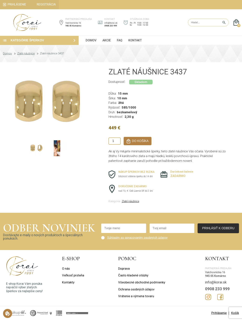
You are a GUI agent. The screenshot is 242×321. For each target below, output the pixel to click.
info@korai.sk (110, 23)
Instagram (208, 298)
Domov (7, 54)
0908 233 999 (110, 26)
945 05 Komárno (73, 26)
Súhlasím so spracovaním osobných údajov (137, 239)
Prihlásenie (219, 314)
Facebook (220, 298)
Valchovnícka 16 (73, 23)
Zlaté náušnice (26, 54)
